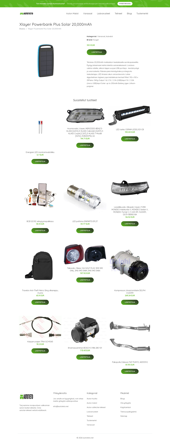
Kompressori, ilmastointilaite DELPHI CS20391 (129, 293)
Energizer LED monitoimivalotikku (40, 153)
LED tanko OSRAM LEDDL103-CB (130, 131)
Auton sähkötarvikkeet (96, 408)
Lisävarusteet (103, 14)
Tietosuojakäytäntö (128, 413)
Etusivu (22, 30)
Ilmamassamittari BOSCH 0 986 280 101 (85, 349)
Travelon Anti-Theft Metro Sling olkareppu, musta (40, 293)
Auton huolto (92, 400)
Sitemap (123, 417)
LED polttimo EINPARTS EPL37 (85, 222)
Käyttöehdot (125, 408)
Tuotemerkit (142, 14)
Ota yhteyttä (125, 404)
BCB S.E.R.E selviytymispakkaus (40, 222)
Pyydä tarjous (125, 3)
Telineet (118, 14)
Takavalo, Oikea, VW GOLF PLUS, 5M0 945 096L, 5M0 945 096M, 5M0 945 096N (85, 270)
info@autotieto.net (60, 407)
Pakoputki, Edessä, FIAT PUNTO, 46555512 (130, 363)
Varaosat (87, 14)
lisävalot (109, 37)
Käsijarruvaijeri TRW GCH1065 (40, 343)
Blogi (129, 14)
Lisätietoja (97, 53)
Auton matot (72, 14)
